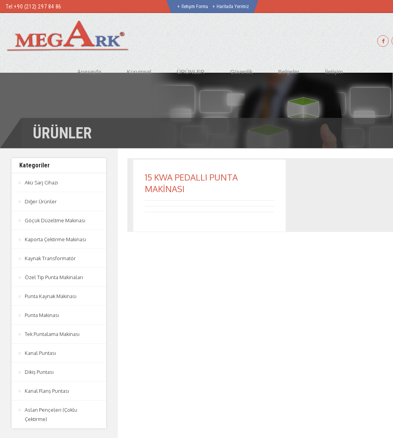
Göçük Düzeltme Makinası (55, 220)
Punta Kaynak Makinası (50, 296)
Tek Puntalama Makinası (52, 334)
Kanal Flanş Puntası (47, 391)
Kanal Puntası (40, 353)
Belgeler (289, 71)
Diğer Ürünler (41, 201)
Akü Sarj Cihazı (41, 182)
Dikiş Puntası (39, 372)
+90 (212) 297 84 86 (37, 6)
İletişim (334, 71)
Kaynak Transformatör (50, 258)
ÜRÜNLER (191, 71)
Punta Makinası (42, 315)
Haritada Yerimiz (233, 6)
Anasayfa (89, 71)
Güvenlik (241, 71)
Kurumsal (139, 71)
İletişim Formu (194, 6)
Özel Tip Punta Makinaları (54, 277)
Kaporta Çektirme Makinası (55, 239)
